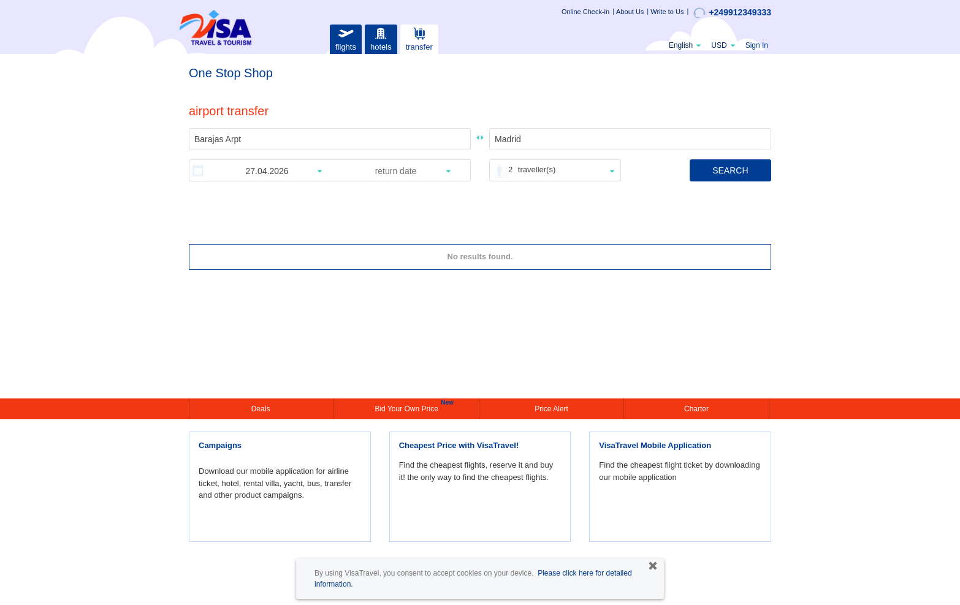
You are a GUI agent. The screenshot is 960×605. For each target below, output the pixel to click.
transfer (419, 38)
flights (346, 38)
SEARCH (730, 170)
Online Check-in (585, 11)
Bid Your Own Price (408, 407)
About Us (630, 11)
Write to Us (667, 11)
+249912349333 (732, 12)
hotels (381, 38)
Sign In (756, 45)
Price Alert (551, 409)
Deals (261, 409)
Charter (696, 409)
